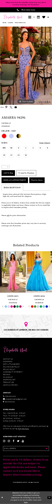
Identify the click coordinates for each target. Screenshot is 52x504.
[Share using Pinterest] (6, 107)
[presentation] (13, 272)
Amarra (10, 22)
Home (4, 22)
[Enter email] (26, 448)
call (8, 215)
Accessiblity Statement (13, 372)
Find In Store (37, 180)
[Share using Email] (15, 107)
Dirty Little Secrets (11, 364)
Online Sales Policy (11, 367)
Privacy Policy (9, 369)
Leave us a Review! (10, 385)
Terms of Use (8, 382)
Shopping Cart (9, 380)
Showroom (7, 361)
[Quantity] (6, 167)
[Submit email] (46, 448)
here (26, 502)
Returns (6, 374)
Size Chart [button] (44, 143)
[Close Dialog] (2, 497)
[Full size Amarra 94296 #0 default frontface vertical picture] (26, 66)
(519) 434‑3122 (23, 429)
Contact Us (8, 359)
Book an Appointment (14, 180)
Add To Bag (8, 173)
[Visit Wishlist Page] (43, 17)
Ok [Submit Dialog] (49, 497)
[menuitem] (18, 9)
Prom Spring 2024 (20, 22)
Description (12, 187)
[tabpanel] (26, 66)
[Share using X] (11, 107)
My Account (8, 377)
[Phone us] (18, 9)
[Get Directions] (28, 9)
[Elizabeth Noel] (13, 16)
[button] (29, 17)
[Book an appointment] (38, 17)
